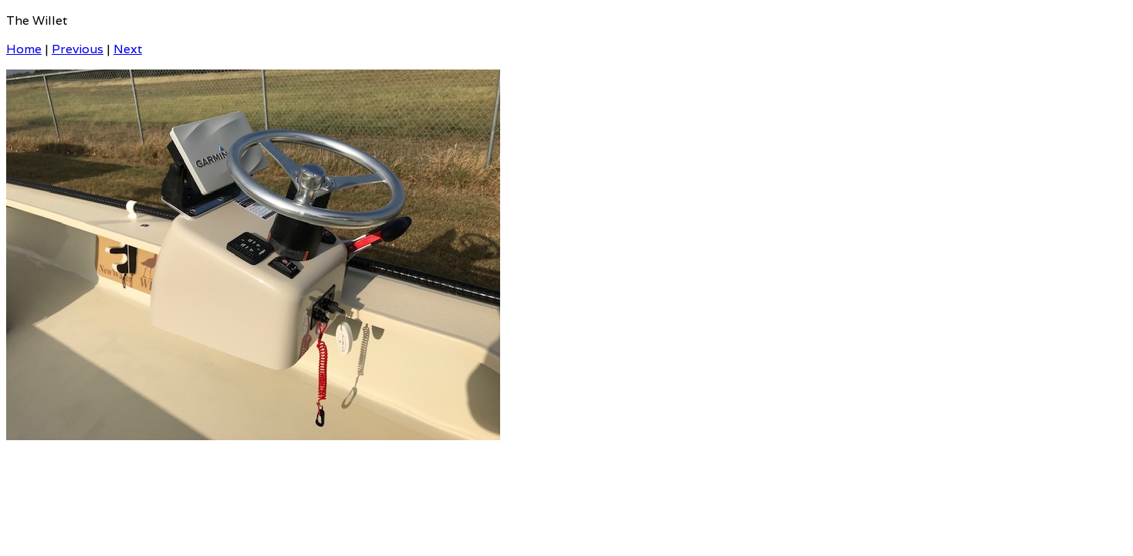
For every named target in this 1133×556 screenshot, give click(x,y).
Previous (77, 49)
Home (24, 49)
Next (127, 49)
